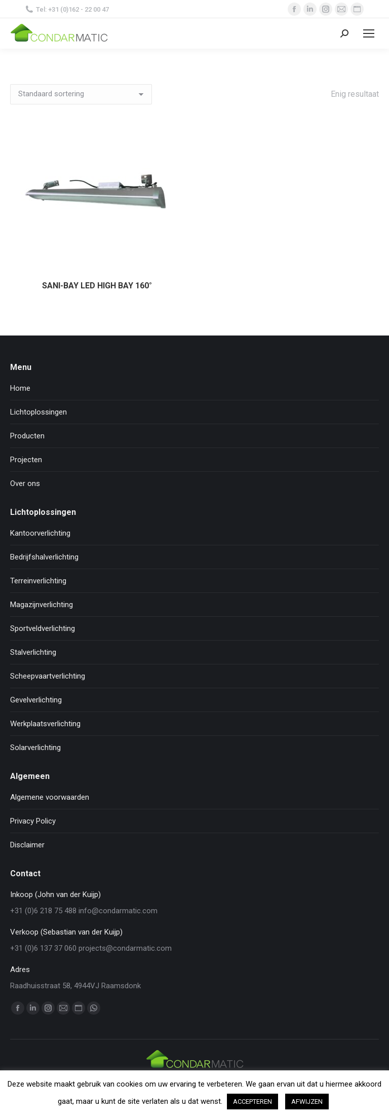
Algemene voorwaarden (49, 797)
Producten (27, 435)
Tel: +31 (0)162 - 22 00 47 (67, 9)
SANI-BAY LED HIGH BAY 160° (97, 285)
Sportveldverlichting (42, 628)
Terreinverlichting (38, 580)
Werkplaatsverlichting (45, 723)
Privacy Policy (33, 821)
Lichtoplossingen (38, 412)
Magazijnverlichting (41, 604)
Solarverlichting (35, 747)
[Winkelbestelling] (81, 94)
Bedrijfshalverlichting (44, 557)
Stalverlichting (33, 652)
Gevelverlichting (36, 699)
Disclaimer (27, 844)
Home (20, 388)
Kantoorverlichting (40, 533)
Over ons (25, 483)
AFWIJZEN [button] (307, 1101)
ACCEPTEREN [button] (252, 1101)
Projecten (26, 459)
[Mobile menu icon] (369, 33)
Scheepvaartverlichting (47, 676)
